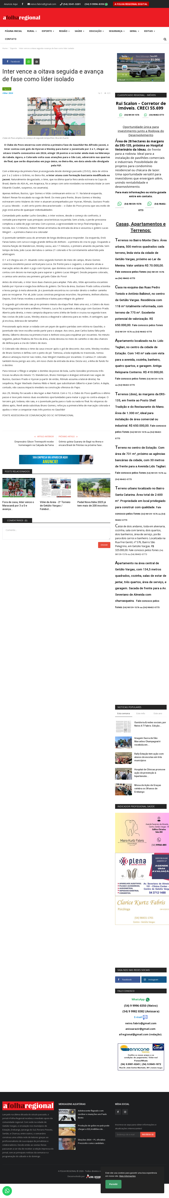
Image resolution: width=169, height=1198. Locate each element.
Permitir (113, 1184)
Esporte (13, 48)
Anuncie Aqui (10, 4)
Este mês (140, 713)
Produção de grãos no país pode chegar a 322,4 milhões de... (93, 1127)
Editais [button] (149, 30)
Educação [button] (96, 30)
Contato (10, 38)
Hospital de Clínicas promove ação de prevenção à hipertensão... (149, 772)
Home (5, 48)
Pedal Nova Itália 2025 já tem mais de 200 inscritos (92, 504)
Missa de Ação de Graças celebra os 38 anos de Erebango (147, 788)
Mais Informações (127, 1176)
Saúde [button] (79, 30)
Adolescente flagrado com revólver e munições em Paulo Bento (92, 1114)
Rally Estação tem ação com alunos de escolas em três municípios (149, 757)
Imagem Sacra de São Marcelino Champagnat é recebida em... (147, 741)
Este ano (158, 713)
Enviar (104, 544)
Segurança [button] (117, 30)
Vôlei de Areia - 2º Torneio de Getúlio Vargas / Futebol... (55, 506)
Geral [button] (134, 30)
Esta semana (123, 713)
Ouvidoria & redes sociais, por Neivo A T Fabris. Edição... (150, 724)
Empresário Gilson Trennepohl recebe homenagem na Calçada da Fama (34, 443)
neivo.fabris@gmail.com (42, 4)
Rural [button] (32, 30)
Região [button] (64, 30)
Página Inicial (13, 30)
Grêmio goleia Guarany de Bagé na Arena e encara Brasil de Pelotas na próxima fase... (81, 443)
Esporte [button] (48, 30)
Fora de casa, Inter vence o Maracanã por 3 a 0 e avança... (18, 506)
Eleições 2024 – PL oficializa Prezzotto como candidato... (92, 1141)
